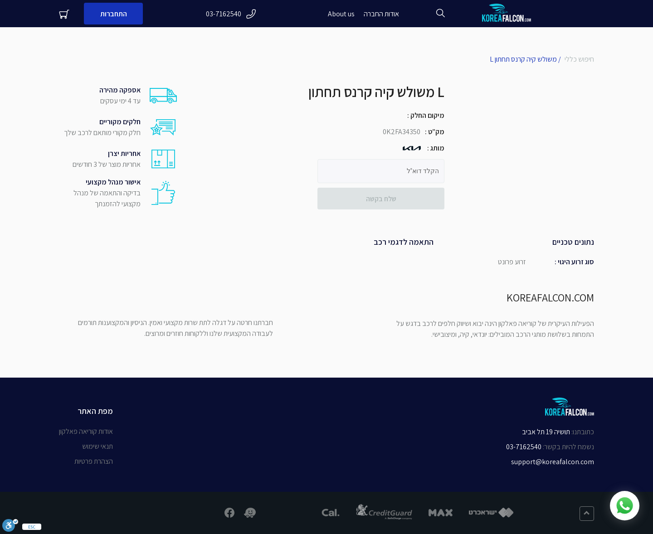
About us (341, 14)
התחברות (113, 14)
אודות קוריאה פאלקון (86, 431)
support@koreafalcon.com (552, 461)
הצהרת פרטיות (93, 461)
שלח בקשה (381, 199)
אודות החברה (381, 14)
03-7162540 (231, 14)
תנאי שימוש (97, 446)
